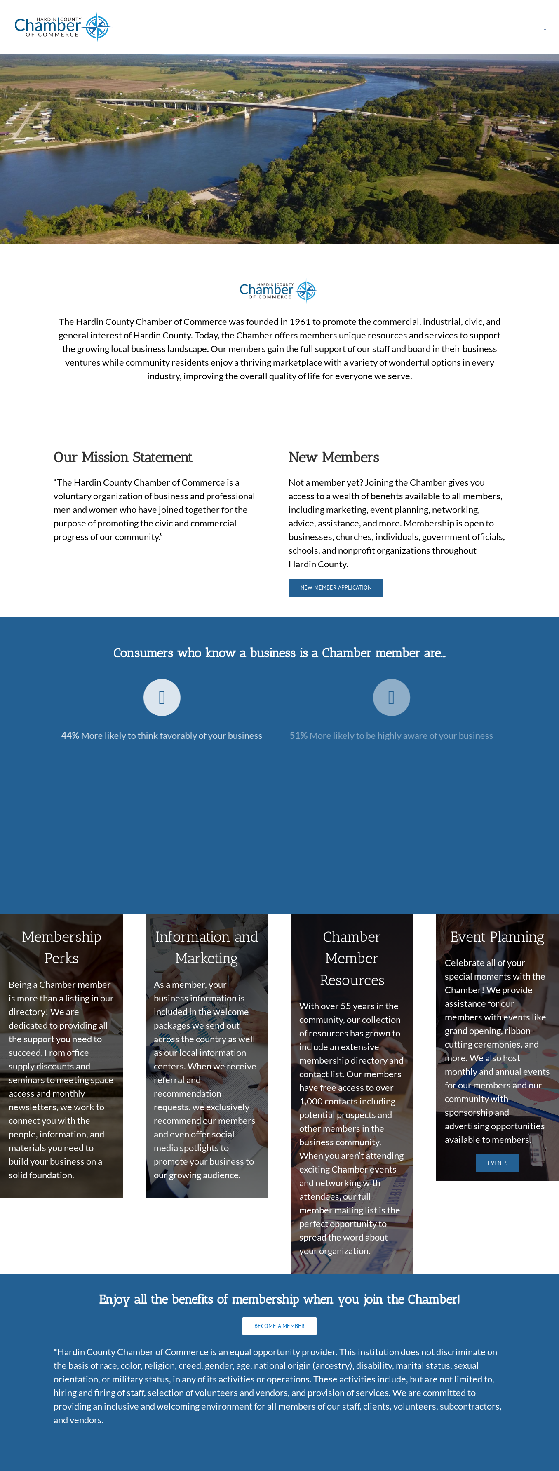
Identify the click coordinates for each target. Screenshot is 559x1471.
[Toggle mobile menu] (545, 27)
